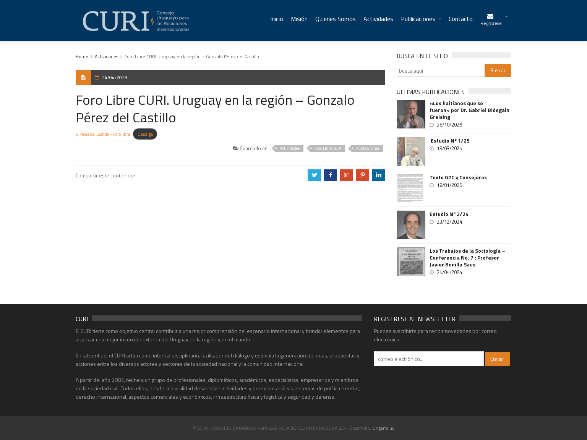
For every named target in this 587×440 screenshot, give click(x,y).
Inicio (276, 18)
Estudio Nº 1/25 (450, 140)
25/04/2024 (449, 272)
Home (82, 56)
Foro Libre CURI (328, 148)
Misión (299, 18)
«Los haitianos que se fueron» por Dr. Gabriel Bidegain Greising (469, 110)
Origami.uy (383, 428)
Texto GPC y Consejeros (458, 177)
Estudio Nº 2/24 (449, 214)
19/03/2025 (449, 148)
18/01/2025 (449, 185)
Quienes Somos (335, 18)
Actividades (378, 18)
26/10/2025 (449, 124)
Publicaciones (418, 18)
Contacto (461, 18)
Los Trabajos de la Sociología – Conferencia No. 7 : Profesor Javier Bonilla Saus (467, 257)
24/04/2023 (114, 77)
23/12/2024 (449, 222)
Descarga (145, 134)
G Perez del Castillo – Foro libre (103, 134)
